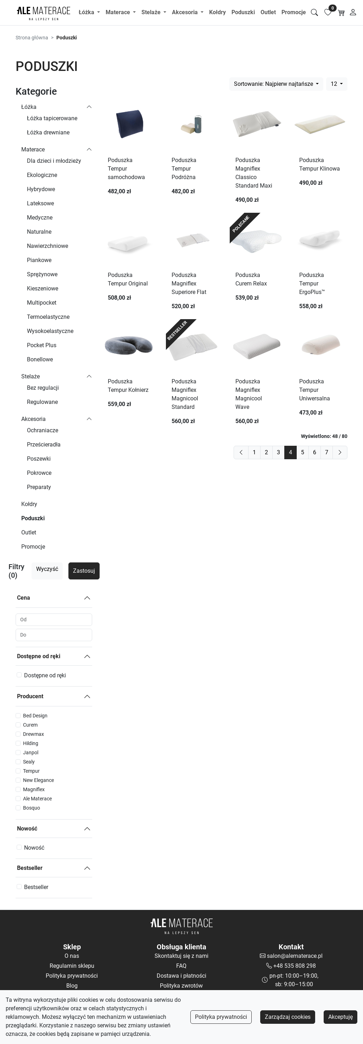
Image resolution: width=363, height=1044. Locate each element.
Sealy (29, 762)
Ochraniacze (42, 430)
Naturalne (39, 231)
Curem (30, 725)
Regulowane (42, 402)
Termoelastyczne (48, 316)
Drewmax (33, 734)
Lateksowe (40, 203)
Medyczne (39, 217)
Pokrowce (39, 473)
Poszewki (39, 458)
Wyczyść (47, 569)
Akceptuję (340, 1017)
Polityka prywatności (221, 1017)
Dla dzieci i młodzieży (54, 160)
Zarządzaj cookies (288, 1017)
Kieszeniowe (42, 288)
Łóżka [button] (87, 12)
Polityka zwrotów (181, 985)
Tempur (31, 771)
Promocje (293, 12)
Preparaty (39, 487)
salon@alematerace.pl (295, 956)
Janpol (30, 752)
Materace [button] (119, 12)
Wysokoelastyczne (50, 331)
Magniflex (34, 789)
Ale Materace (37, 798)
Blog (72, 985)
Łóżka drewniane (48, 132)
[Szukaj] (314, 12)
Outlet (268, 12)
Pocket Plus (41, 345)
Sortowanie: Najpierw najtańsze (274, 83)
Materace (33, 149)
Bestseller (30, 868)
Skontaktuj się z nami (181, 956)
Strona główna (32, 37)
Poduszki (243, 12)
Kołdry (217, 12)
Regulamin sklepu (72, 965)
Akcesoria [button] (185, 12)
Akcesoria (33, 419)
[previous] (241, 452)
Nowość (27, 828)
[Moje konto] (353, 12)
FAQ (181, 965)
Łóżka (29, 107)
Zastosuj (84, 570)
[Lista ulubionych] (328, 12)
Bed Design (35, 715)
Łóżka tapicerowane (52, 118)
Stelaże (30, 376)
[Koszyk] (341, 12)
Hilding (30, 743)
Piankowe (39, 260)
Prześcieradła (44, 444)
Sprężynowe (42, 274)
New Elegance (38, 780)
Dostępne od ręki (38, 656)
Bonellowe (40, 359)
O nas (72, 956)
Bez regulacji (43, 387)
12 (335, 83)
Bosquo (31, 808)
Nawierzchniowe (47, 246)
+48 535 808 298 (294, 965)
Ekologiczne (42, 175)
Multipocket (41, 302)
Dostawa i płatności (181, 975)
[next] (340, 452)
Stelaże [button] (151, 12)
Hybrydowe (41, 189)
